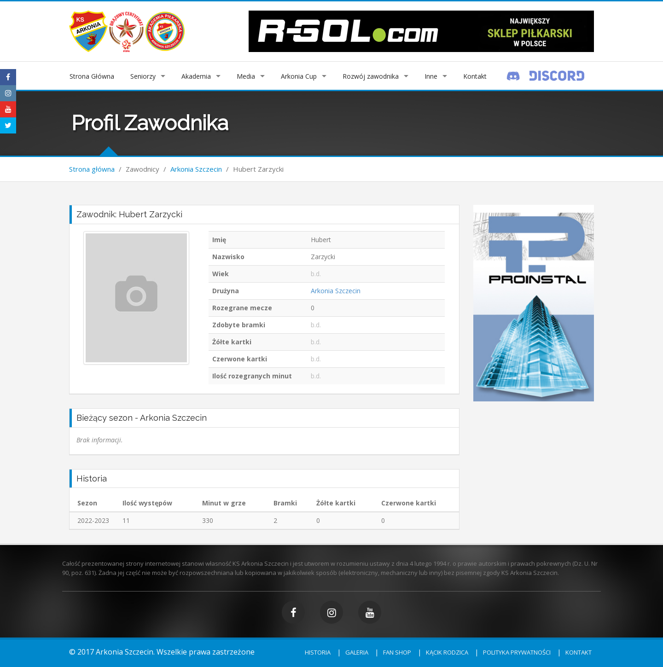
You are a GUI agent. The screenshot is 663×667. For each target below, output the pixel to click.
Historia (318, 652)
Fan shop (397, 652)
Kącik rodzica (447, 652)
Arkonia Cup (299, 76)
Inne (431, 76)
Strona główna (92, 169)
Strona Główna (92, 76)
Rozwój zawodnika (371, 76)
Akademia (196, 76)
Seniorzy (143, 76)
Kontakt (475, 76)
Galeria (356, 652)
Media (246, 76)
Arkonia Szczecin (196, 169)
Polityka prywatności (517, 652)
